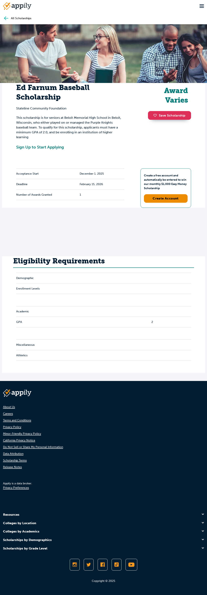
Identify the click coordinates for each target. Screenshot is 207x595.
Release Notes (12, 467)
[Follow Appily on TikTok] (116, 565)
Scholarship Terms (15, 460)
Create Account (166, 198)
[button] (156, 115)
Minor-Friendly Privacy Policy (22, 433)
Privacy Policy (12, 427)
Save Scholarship (169, 115)
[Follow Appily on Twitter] (89, 565)
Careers (8, 413)
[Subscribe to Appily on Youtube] (131, 565)
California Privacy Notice (19, 440)
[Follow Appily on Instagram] (75, 565)
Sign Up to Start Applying (40, 147)
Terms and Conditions (17, 420)
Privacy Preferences (16, 487)
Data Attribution (13, 453)
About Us (9, 407)
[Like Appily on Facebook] (103, 565)
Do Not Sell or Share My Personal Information (33, 447)
